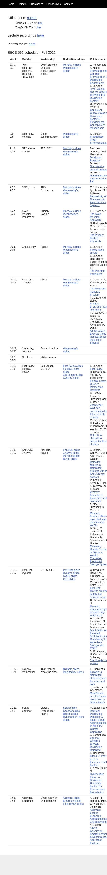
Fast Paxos (96, 369)
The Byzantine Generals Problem (98, 291)
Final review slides (73, 803)
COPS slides (70, 576)
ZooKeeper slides (73, 375)
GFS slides (69, 579)
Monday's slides (72, 64)
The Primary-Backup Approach (97, 238)
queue (32, 18)
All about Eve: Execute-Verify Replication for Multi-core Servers (98, 336)
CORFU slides (71, 378)
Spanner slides (71, 711)
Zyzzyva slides (71, 453)
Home (11, 4)
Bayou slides (70, 459)
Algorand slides (71, 798)
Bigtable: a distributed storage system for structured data (98, 678)
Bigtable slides (71, 669)
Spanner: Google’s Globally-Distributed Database (96, 744)
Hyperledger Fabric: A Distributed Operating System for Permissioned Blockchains (97, 783)
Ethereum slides (72, 801)
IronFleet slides (71, 570)
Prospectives (53, 4)
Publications (36, 4)
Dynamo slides (71, 573)
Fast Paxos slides (73, 366)
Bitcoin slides (70, 714)
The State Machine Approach (95, 217)
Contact (68, 4)
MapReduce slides (73, 672)
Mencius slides (71, 456)
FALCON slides (71, 450)
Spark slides (70, 707)
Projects (21, 4)
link (40, 23)
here (40, 35)
